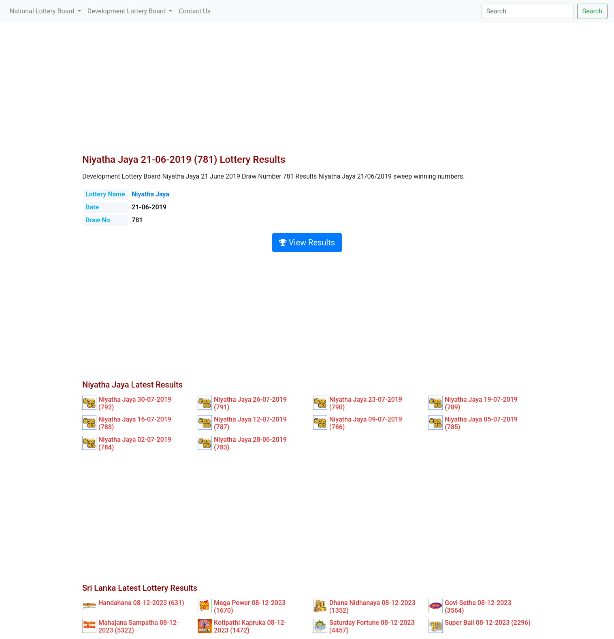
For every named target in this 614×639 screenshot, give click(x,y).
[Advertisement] (307, 93)
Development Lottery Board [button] (127, 11)
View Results (307, 242)
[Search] (527, 11)
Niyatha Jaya (150, 194)
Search (592, 11)
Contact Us (195, 11)
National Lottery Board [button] (43, 11)
